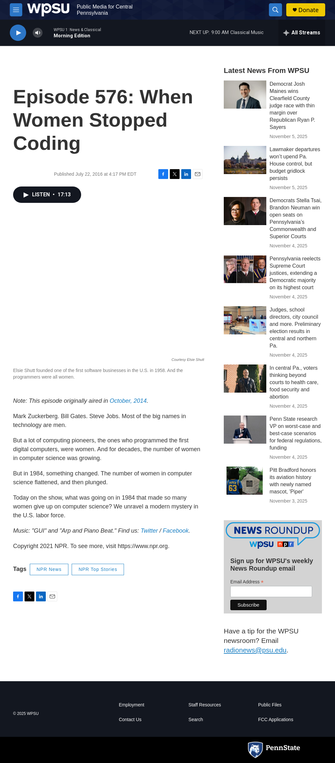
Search (195, 719)
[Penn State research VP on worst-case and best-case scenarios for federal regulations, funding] (245, 430)
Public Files (270, 704)
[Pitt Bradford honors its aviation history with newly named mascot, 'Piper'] (245, 481)
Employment (131, 704)
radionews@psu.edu (255, 650)
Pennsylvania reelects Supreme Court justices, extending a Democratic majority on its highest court (295, 273)
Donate (308, 10)
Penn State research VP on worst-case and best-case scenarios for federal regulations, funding (296, 433)
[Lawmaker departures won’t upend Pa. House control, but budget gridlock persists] (245, 160)
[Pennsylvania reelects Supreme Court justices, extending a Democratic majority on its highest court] (245, 269)
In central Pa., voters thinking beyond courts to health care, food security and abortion (294, 382)
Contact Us (130, 719)
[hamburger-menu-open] (16, 9)
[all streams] (301, 33)
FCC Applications (275, 719)
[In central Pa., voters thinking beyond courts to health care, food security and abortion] (245, 378)
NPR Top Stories (98, 569)
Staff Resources (204, 704)
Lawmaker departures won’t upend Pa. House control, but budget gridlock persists (295, 164)
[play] (18, 33)
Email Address (247, 582)
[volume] (37, 33)
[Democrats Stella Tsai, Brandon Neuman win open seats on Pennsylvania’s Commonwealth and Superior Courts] (245, 211)
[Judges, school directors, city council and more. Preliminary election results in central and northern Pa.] (245, 320)
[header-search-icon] (275, 9)
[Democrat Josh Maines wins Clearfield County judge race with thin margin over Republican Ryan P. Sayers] (245, 94)
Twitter (149, 530)
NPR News (49, 569)
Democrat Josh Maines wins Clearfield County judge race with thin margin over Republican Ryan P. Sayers (292, 105)
